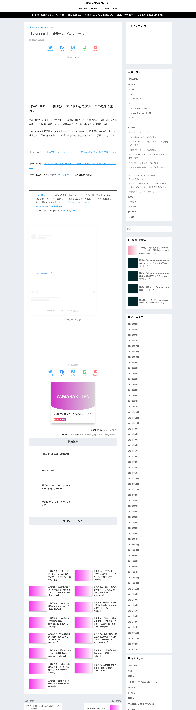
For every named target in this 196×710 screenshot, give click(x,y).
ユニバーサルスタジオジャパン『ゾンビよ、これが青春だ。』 (148, 177)
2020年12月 (133, 633)
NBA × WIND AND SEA (140, 108)
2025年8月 (133, 368)
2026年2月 (133, 335)
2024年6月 (133, 445)
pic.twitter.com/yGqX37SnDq (49, 206)
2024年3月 (133, 462)
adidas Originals (137, 122)
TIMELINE (82, 8)
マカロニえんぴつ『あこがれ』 (143, 137)
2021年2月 (133, 627)
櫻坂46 (133, 207)
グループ (132, 212)
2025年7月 (133, 374)
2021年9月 (133, 594)
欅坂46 (133, 202)
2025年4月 (133, 390)
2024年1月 (133, 473)
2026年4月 (133, 324)
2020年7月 (133, 649)
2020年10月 (133, 638)
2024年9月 (133, 429)
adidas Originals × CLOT (140, 113)
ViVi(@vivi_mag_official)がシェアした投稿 (63, 311)
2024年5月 (133, 451)
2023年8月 (133, 501)
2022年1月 (133, 572)
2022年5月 (133, 567)
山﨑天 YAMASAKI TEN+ (98, 3)
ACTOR (105, 8)
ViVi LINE (103, 435)
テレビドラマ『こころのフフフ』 (144, 132)
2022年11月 (133, 550)
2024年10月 (133, 423)
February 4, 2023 (68, 211)
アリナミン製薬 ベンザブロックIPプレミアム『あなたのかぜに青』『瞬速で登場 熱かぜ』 (148, 185)
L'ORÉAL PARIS (137, 99)
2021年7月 (133, 600)
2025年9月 (133, 363)
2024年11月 (133, 418)
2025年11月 (133, 351)
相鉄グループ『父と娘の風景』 (143, 150)
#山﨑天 (41, 195)
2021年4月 (133, 616)
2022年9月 (133, 556)
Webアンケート (65, 175)
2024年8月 (133, 434)
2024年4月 (133, 456)
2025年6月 (133, 379)
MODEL (94, 8)
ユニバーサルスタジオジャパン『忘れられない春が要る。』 (148, 143)
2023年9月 (133, 495)
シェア (114, 435)
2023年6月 (133, 511)
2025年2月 (133, 401)
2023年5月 (133, 517)
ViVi (106, 430)
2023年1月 (133, 539)
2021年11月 (133, 583)
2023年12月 (133, 478)
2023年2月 (133, 533)
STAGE (133, 94)
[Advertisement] (73, 77)
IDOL (115, 8)
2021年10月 (133, 589)
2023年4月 (133, 523)
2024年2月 (133, 467)
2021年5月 (133, 611)
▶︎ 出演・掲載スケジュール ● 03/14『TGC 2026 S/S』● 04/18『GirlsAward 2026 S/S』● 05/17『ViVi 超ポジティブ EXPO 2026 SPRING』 (98, 15)
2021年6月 (133, 605)
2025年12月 (133, 346)
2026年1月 (133, 341)
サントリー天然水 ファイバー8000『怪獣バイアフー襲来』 (149, 156)
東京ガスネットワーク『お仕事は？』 (146, 163)
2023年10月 (133, 489)
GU (131, 103)
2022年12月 (133, 545)
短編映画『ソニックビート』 (142, 192)
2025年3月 (133, 396)
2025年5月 (133, 385)
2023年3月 (133, 528)
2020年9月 (133, 644)
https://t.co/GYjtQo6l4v (80, 202)
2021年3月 (133, 622)
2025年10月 (133, 357)
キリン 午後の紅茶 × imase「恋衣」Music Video (147, 169)
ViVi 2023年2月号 (88, 435)
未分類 (131, 217)
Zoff (132, 117)
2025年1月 (133, 407)
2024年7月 (133, 440)
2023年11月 (133, 484)
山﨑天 (74, 435)
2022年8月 (133, 561)
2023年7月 (133, 506)
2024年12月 (133, 412)
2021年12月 (133, 578)
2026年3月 (133, 329)
